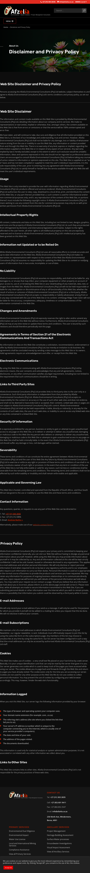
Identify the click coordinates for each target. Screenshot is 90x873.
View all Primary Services (20, 854)
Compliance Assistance (19, 849)
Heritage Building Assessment (60, 835)
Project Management (56, 831)
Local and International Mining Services (22, 844)
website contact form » (43, 524)
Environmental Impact (19, 835)
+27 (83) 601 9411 (58, 802)
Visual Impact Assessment (58, 847)
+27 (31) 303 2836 (13, 514)
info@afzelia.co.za (59, 811)
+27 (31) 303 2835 (58, 797)
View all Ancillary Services (58, 851)
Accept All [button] (8, 868)
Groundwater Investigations (59, 843)
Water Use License (17, 839)
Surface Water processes (58, 839)
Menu (10, 21)
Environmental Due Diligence (22, 831)
